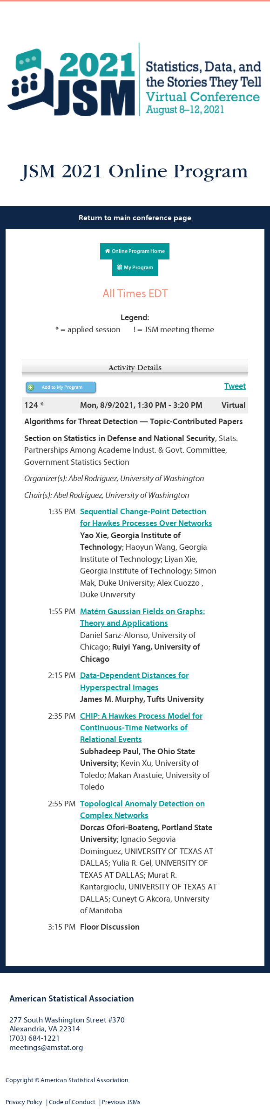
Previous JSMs (121, 1102)
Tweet (235, 386)
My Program (135, 267)
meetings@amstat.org (46, 1047)
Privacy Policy (24, 1102)
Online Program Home (135, 251)
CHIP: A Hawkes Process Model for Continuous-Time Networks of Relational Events (141, 728)
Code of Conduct (72, 1102)
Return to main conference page (135, 217)
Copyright (20, 1080)
